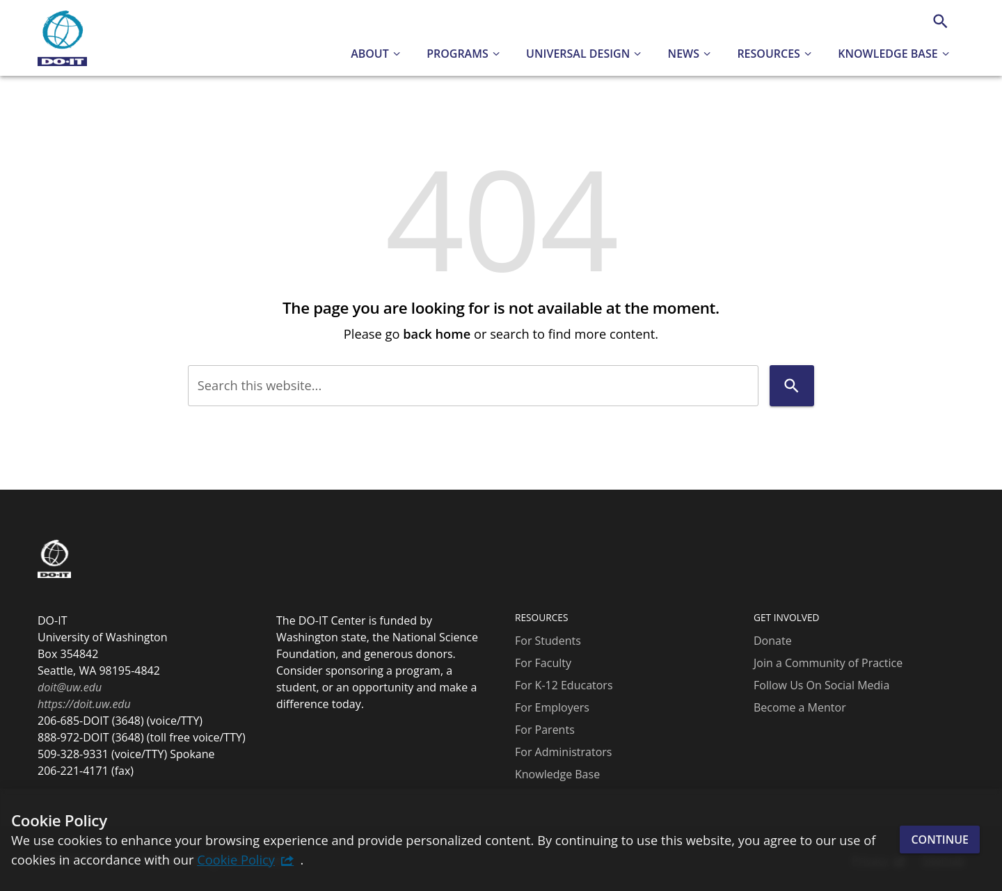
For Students (548, 640)
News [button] (683, 53)
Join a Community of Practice (828, 663)
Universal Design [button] (578, 53)
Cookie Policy (236, 859)
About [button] (370, 53)
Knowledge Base (557, 774)
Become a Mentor (800, 707)
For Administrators (563, 752)
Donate (773, 640)
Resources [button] (768, 53)
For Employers (552, 707)
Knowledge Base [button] (887, 53)
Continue (940, 839)
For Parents (545, 729)
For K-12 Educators (564, 685)
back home (436, 333)
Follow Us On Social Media (821, 685)
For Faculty (543, 663)
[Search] (940, 21)
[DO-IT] (62, 38)
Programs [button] (457, 53)
